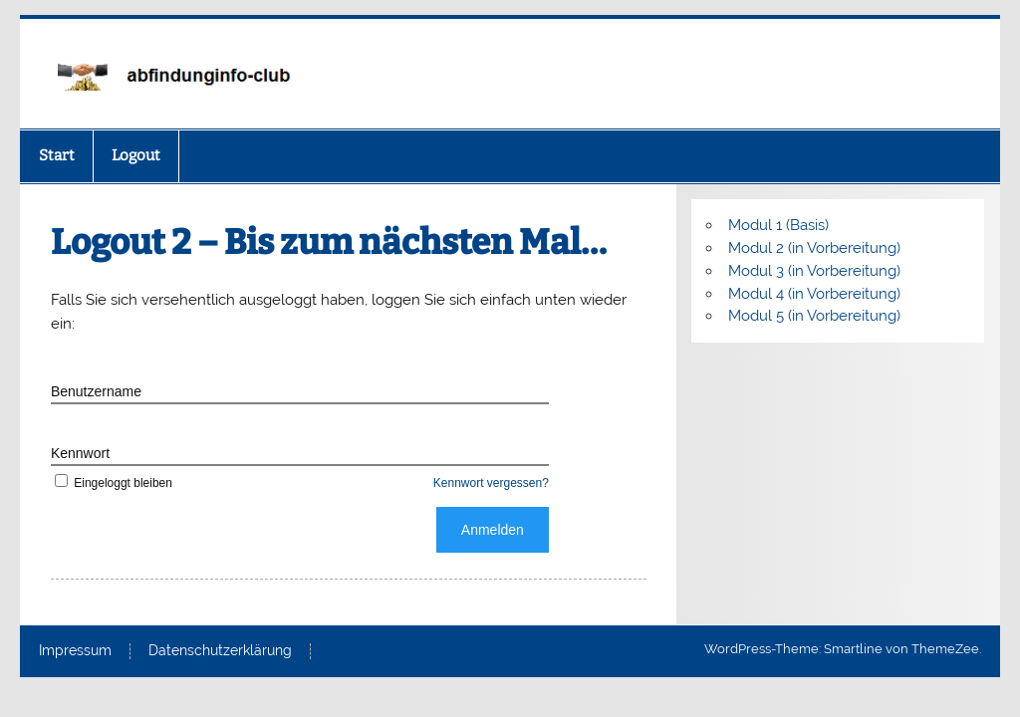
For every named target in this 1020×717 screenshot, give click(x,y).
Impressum (75, 651)
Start (57, 155)
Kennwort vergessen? (491, 483)
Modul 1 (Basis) (778, 225)
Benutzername (96, 391)
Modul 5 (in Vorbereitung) (814, 316)
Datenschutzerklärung (220, 651)
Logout (136, 155)
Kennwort (80, 453)
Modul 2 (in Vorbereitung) (814, 248)
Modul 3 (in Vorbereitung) (814, 271)
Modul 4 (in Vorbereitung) (814, 294)
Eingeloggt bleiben (111, 483)
